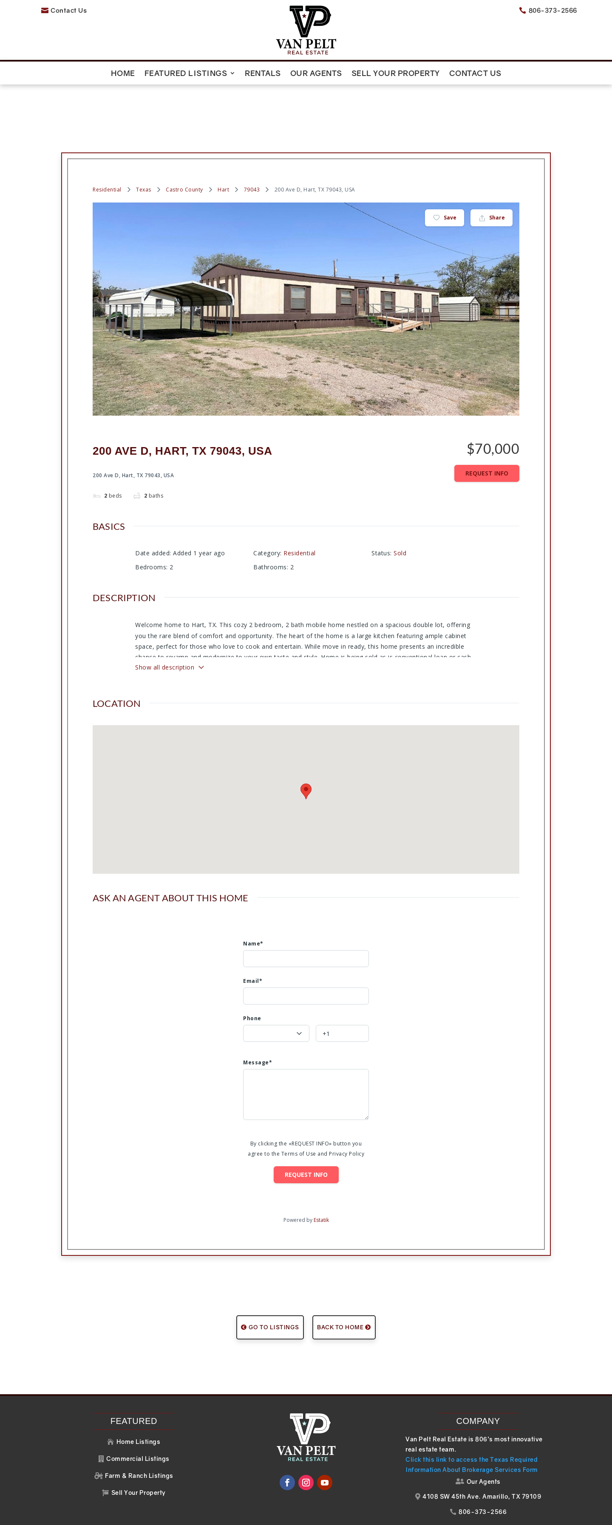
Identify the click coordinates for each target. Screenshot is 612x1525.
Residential (107, 164)
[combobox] (276, 1007)
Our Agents (316, 74)
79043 (252, 164)
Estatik (321, 1194)
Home (123, 74)
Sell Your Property (395, 74)
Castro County (184, 164)
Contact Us (475, 74)
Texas (143, 164)
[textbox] (276, 1023)
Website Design (394, 1513)
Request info (486, 447)
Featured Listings (185, 74)
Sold (400, 527)
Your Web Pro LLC (476, 1513)
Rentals (263, 74)
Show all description (170, 641)
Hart (223, 164)
